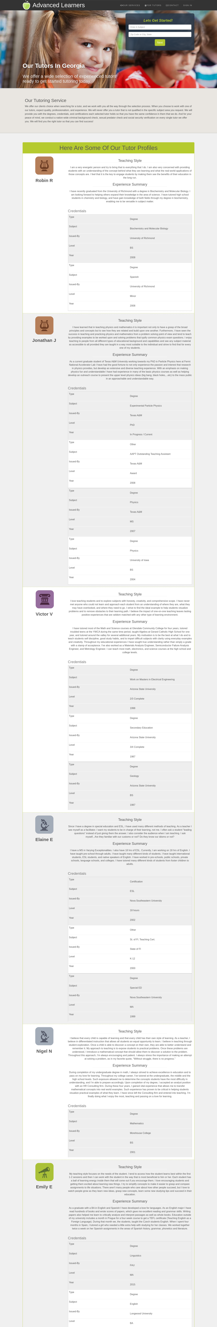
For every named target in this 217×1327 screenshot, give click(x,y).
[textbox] (160, 27)
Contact (172, 5)
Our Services (130, 5)
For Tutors (153, 5)
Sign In (187, 5)
